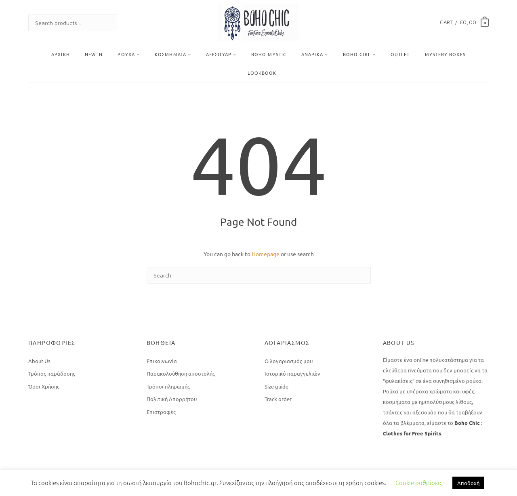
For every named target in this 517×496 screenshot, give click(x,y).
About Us (39, 360)
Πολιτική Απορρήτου (172, 398)
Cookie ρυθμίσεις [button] (418, 482)
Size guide (276, 386)
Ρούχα (126, 54)
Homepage (266, 253)
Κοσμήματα (170, 54)
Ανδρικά (312, 54)
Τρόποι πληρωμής (168, 386)
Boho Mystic (268, 54)
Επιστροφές (161, 411)
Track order (278, 398)
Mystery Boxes (445, 54)
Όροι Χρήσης (43, 386)
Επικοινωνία (162, 360)
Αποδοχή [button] (468, 482)
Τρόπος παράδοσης (51, 373)
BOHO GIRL (357, 54)
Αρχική (60, 54)
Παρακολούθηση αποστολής (181, 373)
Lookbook (262, 72)
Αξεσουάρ (218, 54)
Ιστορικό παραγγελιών (292, 373)
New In (94, 54)
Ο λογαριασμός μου (289, 360)
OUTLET (400, 54)
